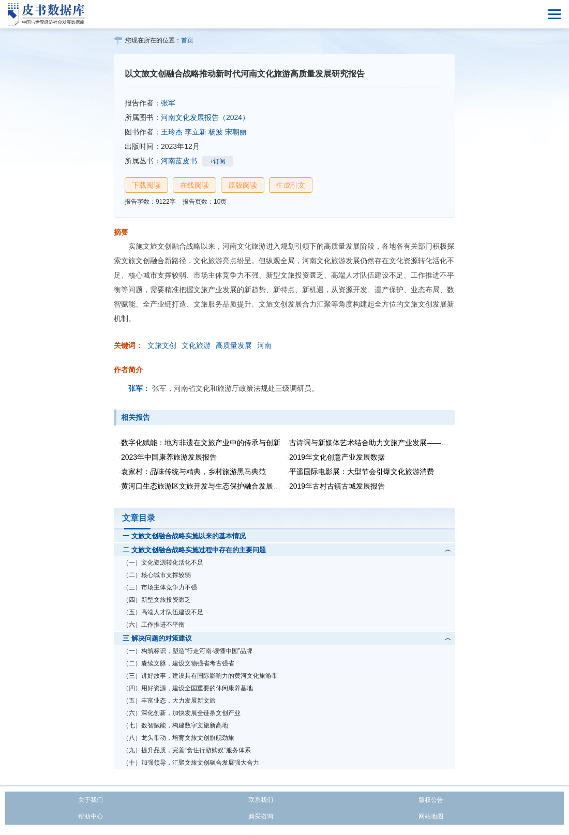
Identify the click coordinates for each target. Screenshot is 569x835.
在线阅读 (194, 185)
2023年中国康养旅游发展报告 (169, 457)
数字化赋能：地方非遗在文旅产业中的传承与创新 (200, 442)
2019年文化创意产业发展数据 (337, 457)
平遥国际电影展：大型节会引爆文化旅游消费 (361, 471)
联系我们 (260, 799)
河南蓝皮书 (179, 161)
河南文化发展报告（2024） (205, 117)
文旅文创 (161, 345)
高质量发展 (234, 345)
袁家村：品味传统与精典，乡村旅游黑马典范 (193, 471)
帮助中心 (90, 816)
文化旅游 (196, 345)
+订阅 (217, 161)
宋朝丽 (236, 132)
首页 (187, 40)
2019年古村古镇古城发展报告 (337, 486)
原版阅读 (242, 185)
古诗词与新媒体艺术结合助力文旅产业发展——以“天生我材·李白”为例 (401, 442)
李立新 (195, 132)
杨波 (215, 132)
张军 (168, 103)
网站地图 (430, 816)
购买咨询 (260, 816)
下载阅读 (146, 185)
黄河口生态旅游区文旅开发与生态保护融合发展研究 (204, 486)
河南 (264, 345)
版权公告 (430, 799)
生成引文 (290, 185)
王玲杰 (172, 132)
